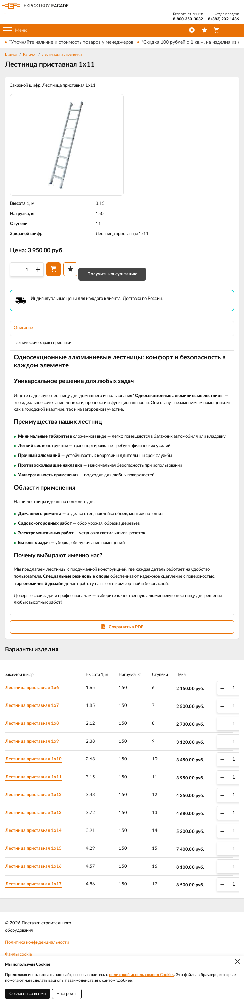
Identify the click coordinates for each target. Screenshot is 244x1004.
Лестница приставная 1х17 (33, 884)
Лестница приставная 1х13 (33, 813)
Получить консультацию (112, 274)
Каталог (29, 54)
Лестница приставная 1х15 (33, 848)
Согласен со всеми (27, 994)
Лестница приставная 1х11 (33, 777)
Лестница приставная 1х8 (32, 723)
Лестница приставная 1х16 (33, 866)
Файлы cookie (18, 954)
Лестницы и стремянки (62, 54)
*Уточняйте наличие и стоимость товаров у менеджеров (71, 42)
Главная (11, 54)
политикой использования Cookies (141, 975)
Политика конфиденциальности (37, 942)
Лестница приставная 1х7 (32, 705)
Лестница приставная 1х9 (32, 741)
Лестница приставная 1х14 (33, 830)
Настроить (66, 994)
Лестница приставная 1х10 (33, 759)
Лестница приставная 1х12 (33, 795)
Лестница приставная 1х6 (32, 688)
